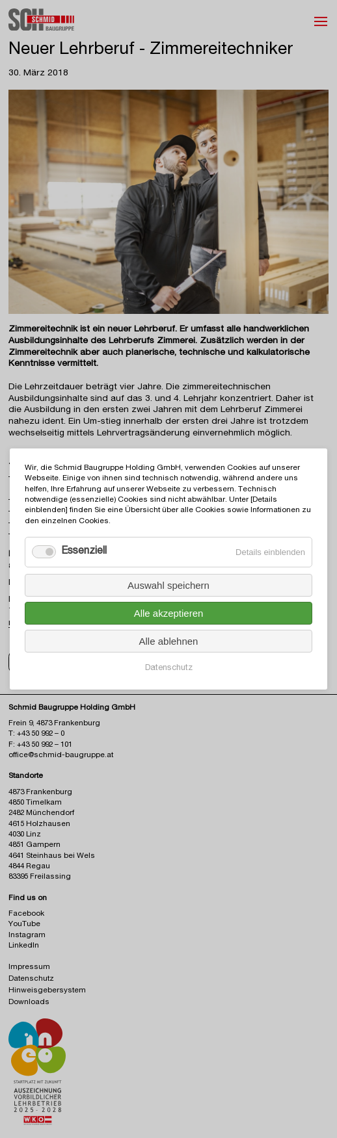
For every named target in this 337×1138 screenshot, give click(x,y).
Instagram (27, 935)
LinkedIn (23, 946)
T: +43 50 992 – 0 (36, 734)
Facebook (26, 914)
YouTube (24, 924)
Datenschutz (169, 668)
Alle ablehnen (168, 641)
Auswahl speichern (168, 585)
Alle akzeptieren (169, 613)
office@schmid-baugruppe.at (60, 755)
